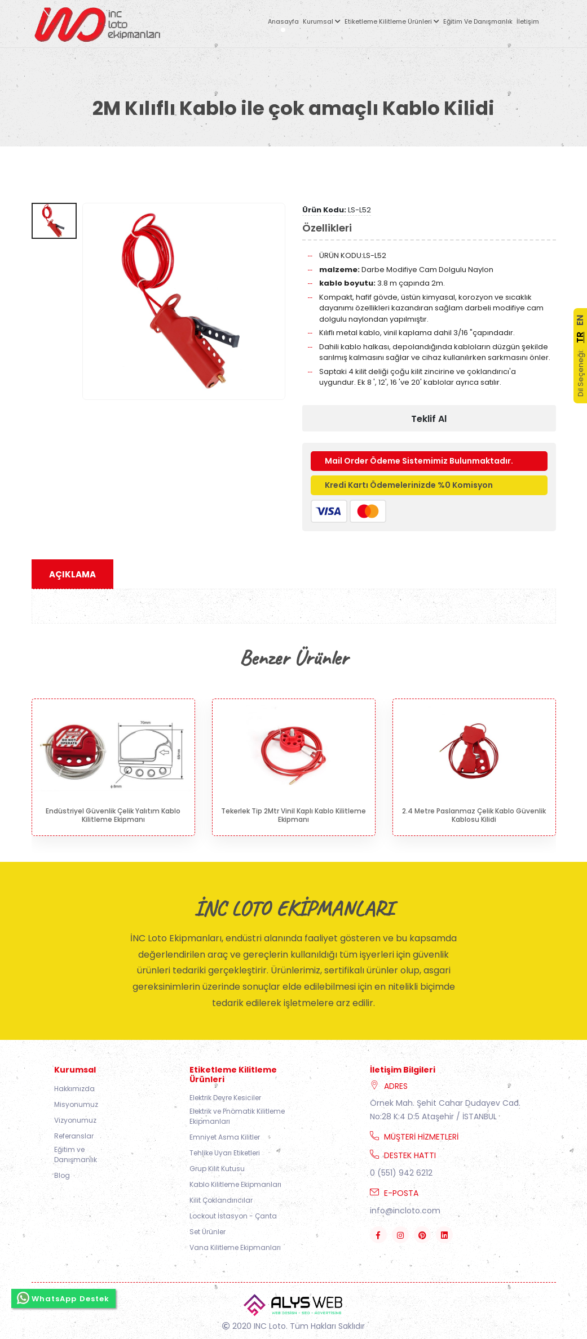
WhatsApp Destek (63, 1298)
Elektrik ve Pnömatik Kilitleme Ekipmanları (237, 1116)
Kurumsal (322, 21)
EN (579, 320)
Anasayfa (283, 21)
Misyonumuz (76, 1104)
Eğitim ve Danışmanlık (478, 21)
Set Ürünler (207, 1231)
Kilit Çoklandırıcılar (221, 1200)
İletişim (528, 21)
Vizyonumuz (75, 1120)
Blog (62, 1175)
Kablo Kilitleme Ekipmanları (235, 1184)
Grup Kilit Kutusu (217, 1168)
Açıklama (72, 574)
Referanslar (74, 1136)
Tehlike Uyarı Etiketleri (224, 1153)
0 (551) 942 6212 (401, 1172)
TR (579, 337)
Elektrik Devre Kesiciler (225, 1097)
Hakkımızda (74, 1088)
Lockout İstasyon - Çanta (233, 1216)
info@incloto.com (405, 1210)
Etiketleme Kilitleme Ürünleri (392, 21)
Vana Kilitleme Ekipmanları (235, 1247)
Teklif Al (429, 418)
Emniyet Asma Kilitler (224, 1137)
